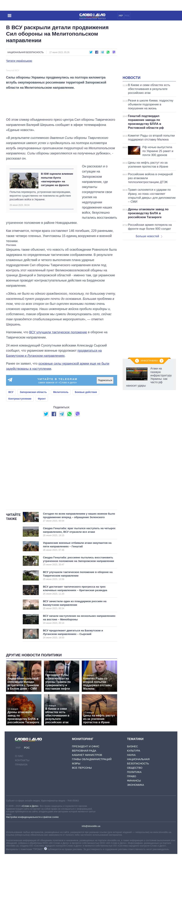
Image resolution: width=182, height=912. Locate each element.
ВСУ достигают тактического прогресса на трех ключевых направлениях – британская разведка (76, 648)
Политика (134, 830)
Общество (134, 825)
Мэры (76, 821)
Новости (131, 78)
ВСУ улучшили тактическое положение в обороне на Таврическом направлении (78, 634)
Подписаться (105, 438)
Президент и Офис (85, 804)
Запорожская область (33, 450)
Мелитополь (60, 450)
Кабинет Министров (87, 812)
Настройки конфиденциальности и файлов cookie (32, 875)
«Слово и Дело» (29, 864)
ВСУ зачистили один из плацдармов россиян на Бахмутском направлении (76, 663)
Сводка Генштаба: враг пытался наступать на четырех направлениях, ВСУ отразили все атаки (79, 590)
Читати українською (19, 60)
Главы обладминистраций (92, 817)
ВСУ (10, 450)
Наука (131, 812)
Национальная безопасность (25, 52)
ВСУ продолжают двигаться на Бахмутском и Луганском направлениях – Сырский (76, 692)
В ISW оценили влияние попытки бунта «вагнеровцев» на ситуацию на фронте (57, 237)
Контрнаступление (19, 456)
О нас (19, 813)
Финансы (134, 838)
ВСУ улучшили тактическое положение (58, 390)
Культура (133, 808)
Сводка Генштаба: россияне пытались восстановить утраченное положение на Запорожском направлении (78, 619)
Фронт (42, 456)
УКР (121, 15)
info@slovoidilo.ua (91, 884)
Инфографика (149, 360)
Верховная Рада (84, 808)
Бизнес (132, 804)
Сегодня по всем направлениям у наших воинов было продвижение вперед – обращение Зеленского (79, 575)
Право (131, 834)
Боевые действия (86, 450)
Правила (21, 822)
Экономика (135, 842)
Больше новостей (149, 236)
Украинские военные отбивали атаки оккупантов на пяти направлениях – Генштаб (77, 604)
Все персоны (82, 825)
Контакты (22, 818)
